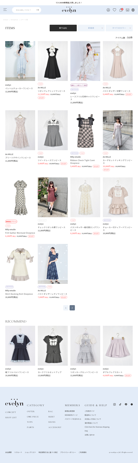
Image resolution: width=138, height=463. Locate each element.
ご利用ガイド (90, 411)
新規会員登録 (70, 411)
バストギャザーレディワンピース (52, 294)
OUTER (31, 411)
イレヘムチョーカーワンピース (19, 88)
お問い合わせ (90, 435)
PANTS (30, 427)
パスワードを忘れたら (73, 419)
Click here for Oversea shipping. (97, 427)
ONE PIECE (33, 416)
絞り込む (63, 28)
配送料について (90, 415)
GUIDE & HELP (96, 405)
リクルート (18, 452)
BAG (50, 411)
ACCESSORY (54, 427)
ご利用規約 (82, 452)
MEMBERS (72, 405)
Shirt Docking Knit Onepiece (19, 294)
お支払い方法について (93, 419)
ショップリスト (30, 452)
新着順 (91, 28)
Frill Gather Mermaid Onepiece (20, 233)
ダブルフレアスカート (113, 372)
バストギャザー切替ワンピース (116, 91)
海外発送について (91, 423)
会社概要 (8, 452)
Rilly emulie (75, 156)
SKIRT (51, 416)
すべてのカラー (119, 28)
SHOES (51, 422)
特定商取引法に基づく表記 (48, 452)
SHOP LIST (11, 417)
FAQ (86, 431)
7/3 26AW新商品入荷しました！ (69, 2)
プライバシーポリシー (68, 452)
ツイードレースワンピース (49, 160)
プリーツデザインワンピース (18, 157)
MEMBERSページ (71, 415)
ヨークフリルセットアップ (50, 372)
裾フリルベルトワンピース (17, 372)
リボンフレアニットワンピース (51, 91)
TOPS (30, 422)
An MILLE (42, 87)
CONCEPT (10, 412)
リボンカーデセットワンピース (84, 372)
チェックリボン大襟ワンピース (51, 227)
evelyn (8, 85)
